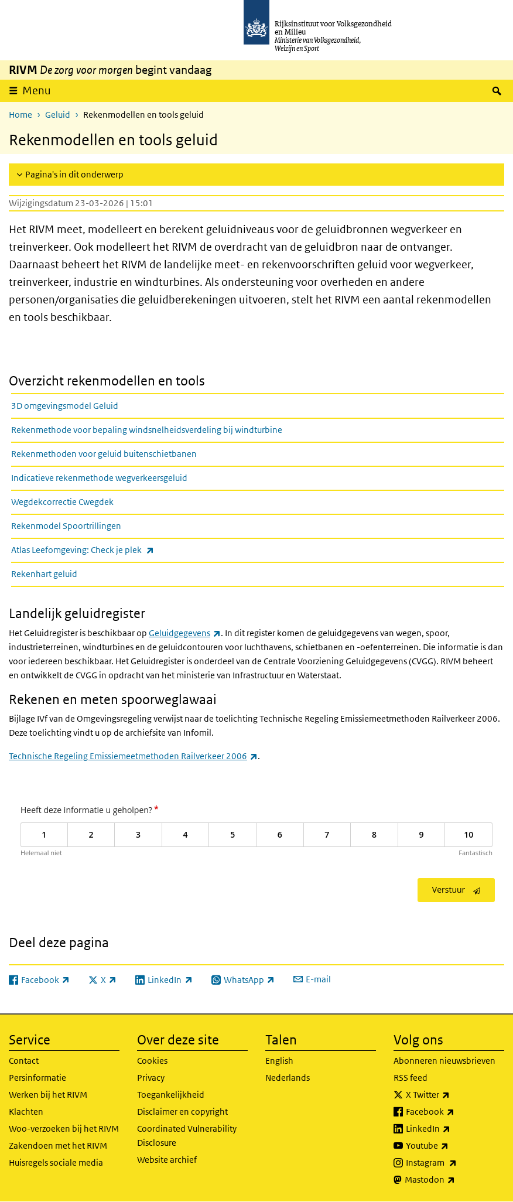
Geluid (57, 114)
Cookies (152, 1060)
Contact (24, 1060)
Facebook (455, 1112)
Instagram (455, 1163)
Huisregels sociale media (56, 1162)
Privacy (151, 1077)
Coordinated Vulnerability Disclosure (187, 1135)
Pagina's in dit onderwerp (74, 174)
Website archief (167, 1159)
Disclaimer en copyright (182, 1111)
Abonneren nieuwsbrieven (444, 1060)
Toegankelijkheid (170, 1094)
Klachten (26, 1111)
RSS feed (411, 1077)
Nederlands (287, 1077)
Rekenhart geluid (44, 573)
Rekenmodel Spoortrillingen (66, 525)
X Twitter (453, 1095)
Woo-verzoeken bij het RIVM (64, 1128)
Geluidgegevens (185, 632)
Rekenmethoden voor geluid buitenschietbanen (104, 453)
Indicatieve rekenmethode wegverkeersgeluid (99, 477)
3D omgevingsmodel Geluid (64, 405)
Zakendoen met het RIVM (58, 1145)
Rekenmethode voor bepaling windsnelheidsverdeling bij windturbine (146, 429)
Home (20, 114)
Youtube (453, 1146)
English (279, 1060)
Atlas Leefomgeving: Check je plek (108, 549)
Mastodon (454, 1180)
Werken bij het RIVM (48, 1094)
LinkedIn (454, 1129)
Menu (36, 90)
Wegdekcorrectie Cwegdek (62, 501)
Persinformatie (37, 1077)
